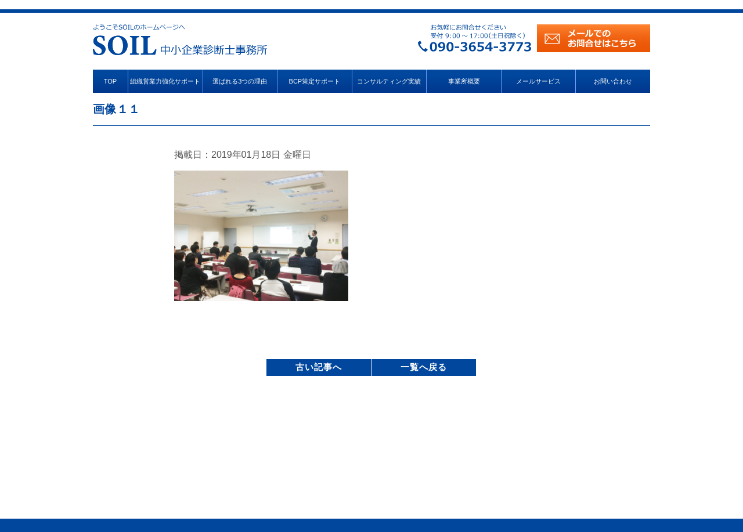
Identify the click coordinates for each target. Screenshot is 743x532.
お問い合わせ (613, 81)
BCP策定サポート (315, 81)
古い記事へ (318, 367)
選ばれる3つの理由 (239, 81)
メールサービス (538, 81)
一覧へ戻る (424, 367)
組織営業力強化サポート (165, 81)
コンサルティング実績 (389, 81)
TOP (110, 81)
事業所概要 (464, 81)
